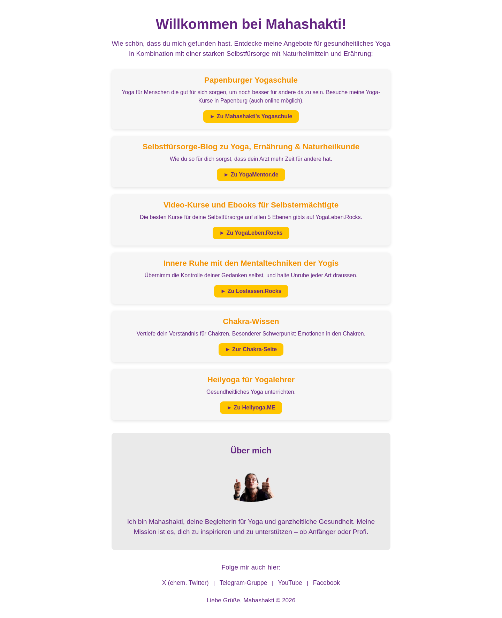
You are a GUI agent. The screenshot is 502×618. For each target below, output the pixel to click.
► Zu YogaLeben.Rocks (251, 233)
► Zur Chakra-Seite (251, 349)
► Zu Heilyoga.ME (251, 407)
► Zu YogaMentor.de (250, 175)
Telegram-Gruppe (243, 582)
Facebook (326, 582)
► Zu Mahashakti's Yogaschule (251, 116)
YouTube (290, 582)
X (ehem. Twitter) (185, 582)
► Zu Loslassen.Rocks (251, 291)
